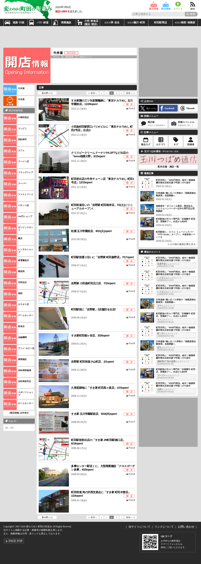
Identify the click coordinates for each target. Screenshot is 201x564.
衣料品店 (15, 284)
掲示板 (153, 124)
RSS (192, 4)
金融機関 (15, 339)
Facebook (169, 108)
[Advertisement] (100, 37)
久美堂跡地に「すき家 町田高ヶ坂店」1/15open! (100, 387)
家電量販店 (16, 262)
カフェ (14, 152)
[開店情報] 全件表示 (19, 413)
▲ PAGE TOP (13, 540)
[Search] (191, 14)
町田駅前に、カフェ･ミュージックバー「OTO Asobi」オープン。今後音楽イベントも (175, 234)
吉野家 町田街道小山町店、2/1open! (92, 361)
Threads (190, 108)
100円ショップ (17, 218)
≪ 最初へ (92, 93)
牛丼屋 (14, 90)
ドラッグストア (18, 174)
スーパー (15, 185)
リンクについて (164, 526)
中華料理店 (16, 119)
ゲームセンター (18, 317)
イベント (178, 4)
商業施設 (15, 361)
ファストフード (18, 196)
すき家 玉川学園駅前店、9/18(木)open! (94, 413)
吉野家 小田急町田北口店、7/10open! (93, 283)
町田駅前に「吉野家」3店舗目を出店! (93, 309)
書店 (12, 240)
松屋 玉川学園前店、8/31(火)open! (91, 231)
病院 (12, 295)
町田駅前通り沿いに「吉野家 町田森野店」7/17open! (102, 257)
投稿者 (190, 144)
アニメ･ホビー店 (18, 350)
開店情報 (154, 4)
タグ (176, 144)
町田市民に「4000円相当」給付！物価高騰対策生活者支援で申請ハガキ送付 (175, 181)
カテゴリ (160, 144)
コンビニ (15, 130)
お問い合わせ (186, 526)
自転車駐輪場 (17, 372)
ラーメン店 (16, 163)
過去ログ (145, 144)
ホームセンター (18, 405)
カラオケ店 (16, 306)
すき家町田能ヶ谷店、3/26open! (90, 335)
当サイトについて (139, 526)
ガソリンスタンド (18, 229)
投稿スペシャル (183, 124)
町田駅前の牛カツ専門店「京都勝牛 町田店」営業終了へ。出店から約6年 (175, 220)
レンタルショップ (18, 251)
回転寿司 (15, 141)
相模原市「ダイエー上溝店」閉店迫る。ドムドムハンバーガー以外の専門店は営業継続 (175, 208)
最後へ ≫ (130, 93)
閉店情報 (166, 4)
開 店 (129, 104)
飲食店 (14, 328)
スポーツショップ (18, 394)
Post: (132, 108)
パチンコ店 (16, 207)
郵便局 (14, 273)
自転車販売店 (17, 383)
